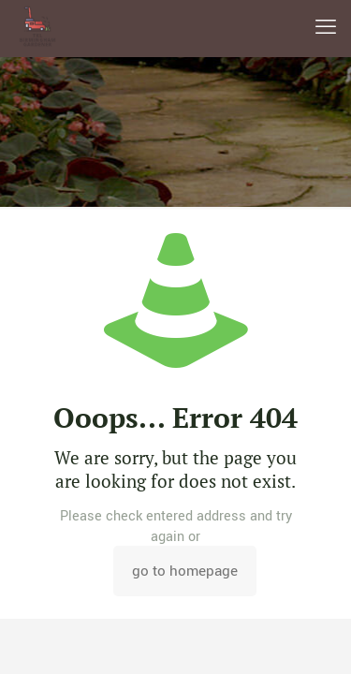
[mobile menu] (326, 28)
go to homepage (185, 571)
